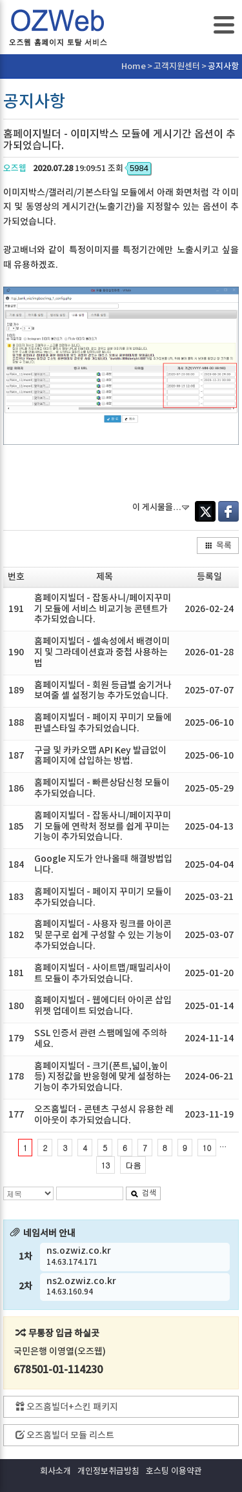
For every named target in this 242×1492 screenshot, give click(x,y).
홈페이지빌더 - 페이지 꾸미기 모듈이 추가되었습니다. (103, 897)
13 (105, 1165)
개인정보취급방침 (108, 1471)
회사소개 (55, 1471)
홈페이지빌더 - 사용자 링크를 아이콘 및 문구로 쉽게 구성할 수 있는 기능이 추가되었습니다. (103, 935)
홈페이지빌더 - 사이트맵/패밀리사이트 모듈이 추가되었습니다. (102, 974)
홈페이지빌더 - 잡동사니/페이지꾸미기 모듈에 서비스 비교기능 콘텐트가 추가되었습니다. (102, 609)
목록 (218, 545)
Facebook (228, 511)
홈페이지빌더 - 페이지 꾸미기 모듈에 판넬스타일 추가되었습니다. (103, 723)
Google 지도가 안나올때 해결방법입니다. (103, 864)
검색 (143, 1193)
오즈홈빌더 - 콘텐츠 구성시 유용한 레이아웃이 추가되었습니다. (104, 1115)
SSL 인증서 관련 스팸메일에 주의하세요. (100, 1039)
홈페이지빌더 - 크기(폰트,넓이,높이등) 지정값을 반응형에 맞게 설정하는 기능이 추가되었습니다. (102, 1077)
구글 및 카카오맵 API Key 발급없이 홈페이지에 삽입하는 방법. (100, 756)
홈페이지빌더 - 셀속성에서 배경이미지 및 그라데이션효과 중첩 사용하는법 (102, 652)
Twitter (205, 511)
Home (133, 66)
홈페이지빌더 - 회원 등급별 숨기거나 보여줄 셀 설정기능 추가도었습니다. (103, 691)
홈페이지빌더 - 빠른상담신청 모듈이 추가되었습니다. (102, 788)
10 (207, 1147)
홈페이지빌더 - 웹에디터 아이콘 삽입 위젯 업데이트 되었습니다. (103, 1006)
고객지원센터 (177, 66)
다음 (133, 1165)
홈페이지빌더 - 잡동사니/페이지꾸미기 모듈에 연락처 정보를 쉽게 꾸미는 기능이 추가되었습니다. (102, 826)
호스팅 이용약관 (174, 1471)
